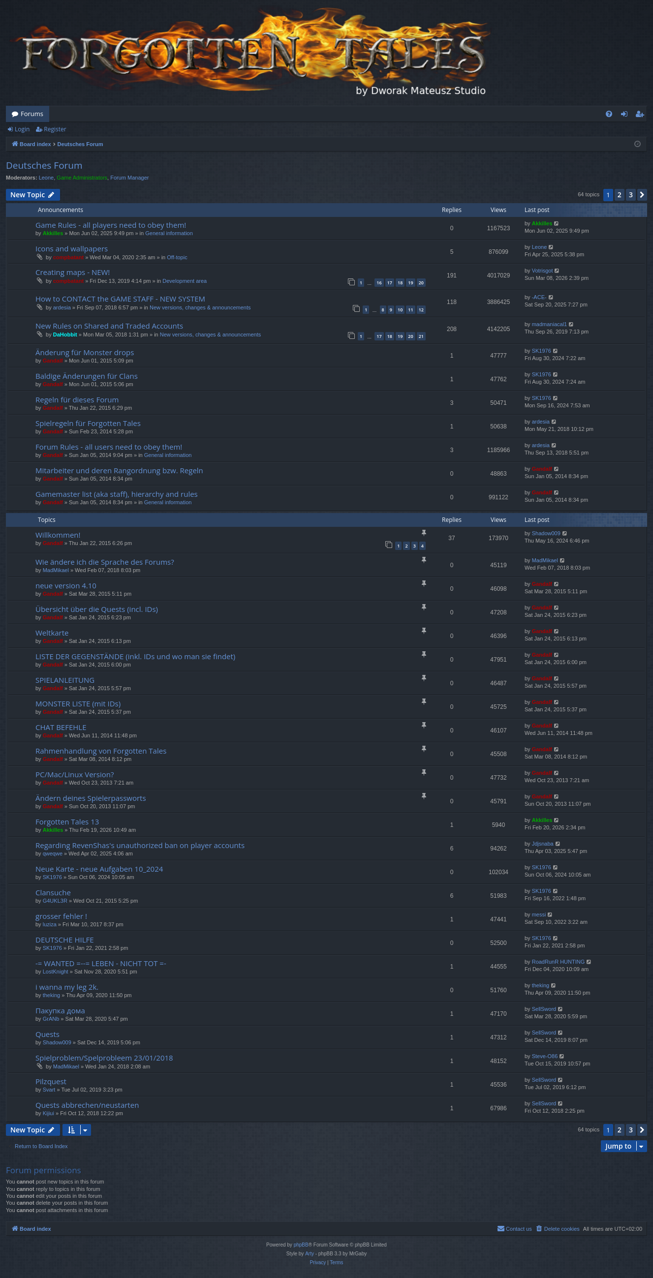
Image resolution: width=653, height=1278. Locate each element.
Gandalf (53, 361)
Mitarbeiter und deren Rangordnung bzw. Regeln (119, 470)
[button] (642, 195)
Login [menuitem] (626, 115)
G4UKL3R (55, 901)
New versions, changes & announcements (200, 307)
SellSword (544, 1009)
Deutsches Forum (44, 165)
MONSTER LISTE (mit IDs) (78, 703)
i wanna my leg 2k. (66, 987)
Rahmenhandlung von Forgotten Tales (100, 751)
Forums (32, 113)
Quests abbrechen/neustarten (87, 1105)
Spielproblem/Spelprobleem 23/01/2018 (104, 1058)
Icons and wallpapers (71, 248)
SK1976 (541, 351)
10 (400, 309)
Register (55, 129)
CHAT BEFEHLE (60, 727)
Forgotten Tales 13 (67, 821)
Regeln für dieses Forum (77, 399)
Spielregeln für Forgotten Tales (88, 423)
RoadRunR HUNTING (558, 962)
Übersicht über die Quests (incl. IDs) (96, 609)
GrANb (51, 1019)
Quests (47, 1034)
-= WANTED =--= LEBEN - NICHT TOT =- (100, 963)
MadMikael (56, 570)
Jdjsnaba (543, 844)
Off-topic (177, 257)
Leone (46, 178)
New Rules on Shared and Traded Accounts (109, 326)
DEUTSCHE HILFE (64, 939)
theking (51, 995)
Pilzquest (50, 1081)
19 (410, 282)
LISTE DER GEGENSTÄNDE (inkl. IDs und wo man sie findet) (135, 656)
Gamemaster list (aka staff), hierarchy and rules (116, 494)
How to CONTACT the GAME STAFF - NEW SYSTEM (120, 299)
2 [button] (620, 194)
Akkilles (53, 233)
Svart (49, 1090)
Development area (184, 281)
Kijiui (48, 1113)
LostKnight (55, 971)
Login (22, 129)
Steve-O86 (545, 1056)
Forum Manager (129, 178)
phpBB (301, 1245)
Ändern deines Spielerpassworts (90, 798)
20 (421, 282)
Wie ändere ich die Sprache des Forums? (104, 562)
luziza (50, 924)
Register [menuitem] (641, 115)
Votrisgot (542, 271)
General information (169, 233)
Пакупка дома (60, 1010)
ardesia (62, 307)
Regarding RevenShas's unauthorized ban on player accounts (140, 845)
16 (378, 282)
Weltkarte (52, 633)
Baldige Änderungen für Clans (86, 376)
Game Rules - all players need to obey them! (110, 225)
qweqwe (52, 853)
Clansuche (53, 892)
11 (410, 309)
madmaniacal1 (549, 324)
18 (400, 282)
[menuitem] (609, 114)
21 (421, 336)
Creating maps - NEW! (72, 272)
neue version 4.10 (65, 585)
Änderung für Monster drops (84, 352)
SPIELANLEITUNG (64, 680)
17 (389, 282)
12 (421, 309)
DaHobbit (65, 334)
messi (539, 914)
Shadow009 (546, 533)
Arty (309, 1253)
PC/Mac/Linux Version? (74, 774)
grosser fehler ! (61, 916)
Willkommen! (57, 535)
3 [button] (631, 194)
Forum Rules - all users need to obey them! (108, 447)
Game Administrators (82, 178)
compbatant (68, 257)
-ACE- (539, 297)
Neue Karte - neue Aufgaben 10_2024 (99, 869)
